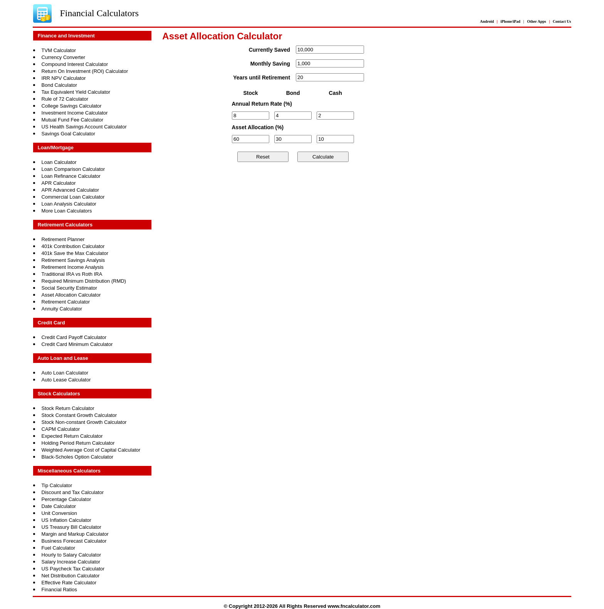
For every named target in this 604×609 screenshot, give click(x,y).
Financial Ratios (59, 589)
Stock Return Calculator (68, 408)
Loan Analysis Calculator (69, 204)
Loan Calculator (59, 162)
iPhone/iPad (510, 21)
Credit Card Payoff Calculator (74, 337)
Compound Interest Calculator (75, 64)
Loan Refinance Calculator (71, 176)
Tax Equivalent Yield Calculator (76, 92)
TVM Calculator (59, 50)
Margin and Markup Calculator (75, 534)
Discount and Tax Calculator (73, 492)
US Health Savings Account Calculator (84, 127)
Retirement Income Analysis (73, 267)
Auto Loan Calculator (65, 373)
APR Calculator (59, 183)
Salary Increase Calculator (71, 562)
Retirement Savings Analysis (73, 260)
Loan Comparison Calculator (73, 169)
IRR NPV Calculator (64, 78)
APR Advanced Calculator (70, 190)
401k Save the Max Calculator (75, 253)
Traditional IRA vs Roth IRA (72, 274)
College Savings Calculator (72, 106)
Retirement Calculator (66, 302)
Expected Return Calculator (72, 436)
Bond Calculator (59, 85)
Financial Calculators (99, 13)
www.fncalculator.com (354, 606)
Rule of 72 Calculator (65, 99)
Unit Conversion (59, 513)
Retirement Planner (63, 239)
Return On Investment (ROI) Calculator (85, 71)
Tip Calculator (57, 485)
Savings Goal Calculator (68, 134)
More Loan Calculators (67, 211)
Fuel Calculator (58, 548)
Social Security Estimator (69, 288)
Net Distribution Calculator (71, 576)
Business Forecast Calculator (74, 541)
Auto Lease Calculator (66, 380)
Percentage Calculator (66, 499)
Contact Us (562, 21)
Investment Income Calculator (75, 113)
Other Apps (536, 21)
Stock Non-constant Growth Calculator (84, 422)
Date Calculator (59, 506)
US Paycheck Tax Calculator (73, 569)
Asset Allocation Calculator (71, 295)
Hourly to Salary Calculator (71, 555)
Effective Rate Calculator (69, 582)
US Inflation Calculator (66, 520)
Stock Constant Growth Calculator (79, 415)
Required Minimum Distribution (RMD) (84, 281)
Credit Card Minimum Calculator (77, 344)
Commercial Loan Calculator (73, 197)
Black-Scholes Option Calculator (77, 457)
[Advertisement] (328, 209)
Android (487, 21)
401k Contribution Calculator (73, 246)
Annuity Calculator (62, 309)
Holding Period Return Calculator (78, 443)
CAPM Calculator (61, 429)
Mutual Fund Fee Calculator (72, 120)
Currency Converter (63, 57)
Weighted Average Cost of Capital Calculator (91, 450)
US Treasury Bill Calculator (71, 527)
